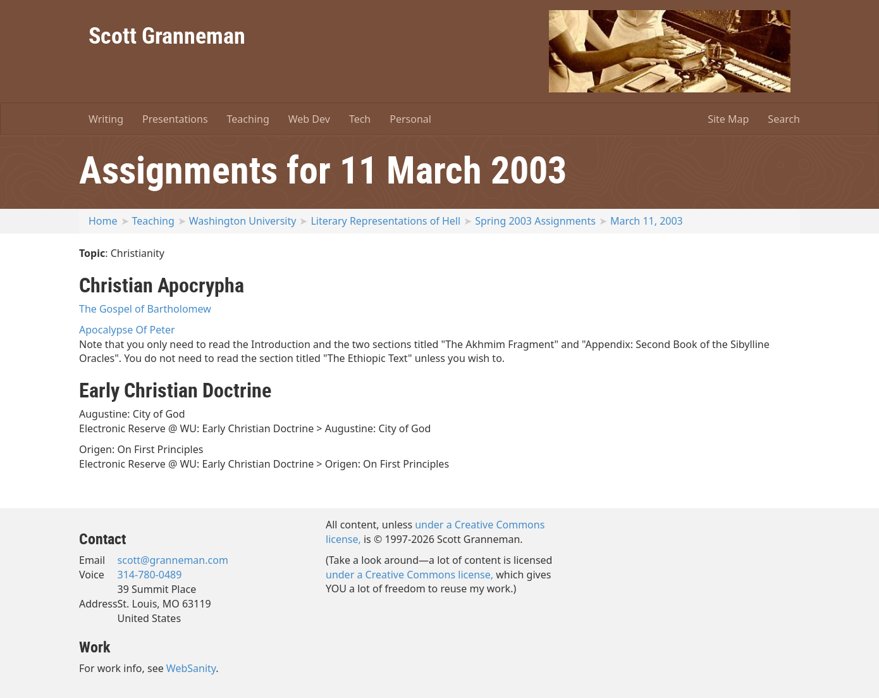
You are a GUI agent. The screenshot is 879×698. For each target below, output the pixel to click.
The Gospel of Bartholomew (145, 309)
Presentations (174, 119)
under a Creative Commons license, (409, 575)
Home (103, 221)
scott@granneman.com (173, 560)
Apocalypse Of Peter (127, 330)
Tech (360, 119)
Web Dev (309, 119)
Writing (106, 119)
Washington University (243, 221)
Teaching (248, 119)
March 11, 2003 (646, 221)
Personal (410, 119)
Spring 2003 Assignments (535, 221)
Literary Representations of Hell (385, 221)
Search (784, 119)
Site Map (728, 119)
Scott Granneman (167, 35)
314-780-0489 (150, 575)
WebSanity (191, 668)
